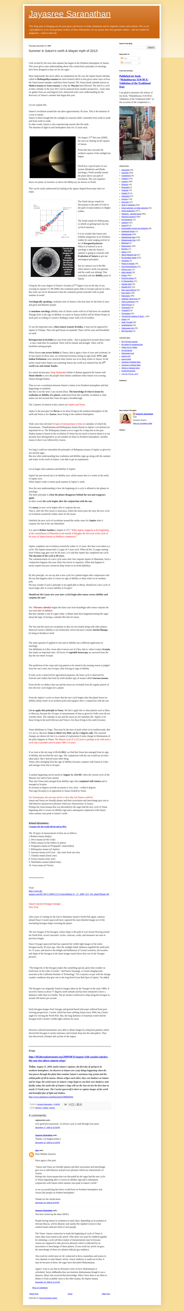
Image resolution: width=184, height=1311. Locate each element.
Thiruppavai (126, 314)
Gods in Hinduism (128, 205)
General (52, 1108)
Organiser (125, 261)
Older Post (106, 1294)
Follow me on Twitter (129, 347)
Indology (124, 223)
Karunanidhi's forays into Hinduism (134, 228)
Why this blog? (127, 331)
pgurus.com (126, 356)
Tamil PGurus (126, 305)
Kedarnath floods (128, 231)
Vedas (123, 319)
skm (37, 1150)
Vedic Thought (127, 322)
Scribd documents (128, 371)
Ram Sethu (125, 293)
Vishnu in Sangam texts (130, 368)
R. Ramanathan (127, 281)
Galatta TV (125, 193)
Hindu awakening (128, 211)
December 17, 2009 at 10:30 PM (47, 1128)
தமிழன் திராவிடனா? (129, 374)
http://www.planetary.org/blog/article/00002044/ (51, 1097)
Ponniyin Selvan (127, 278)
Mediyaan (125, 243)
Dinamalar (125, 187)
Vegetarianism (126, 325)
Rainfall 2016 (126, 284)
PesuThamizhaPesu (129, 267)
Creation (45, 1108)
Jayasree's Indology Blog (131, 365)
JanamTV (125, 226)
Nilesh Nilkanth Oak (129, 255)
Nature (124, 252)
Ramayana (125, 296)
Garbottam (125, 196)
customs (124, 182)
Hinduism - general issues (131, 214)
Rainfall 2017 (126, 287)
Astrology (38, 1108)
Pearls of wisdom (128, 264)
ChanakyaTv (126, 176)
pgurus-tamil (126, 359)
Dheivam (124, 185)
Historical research (128, 217)
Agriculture (125, 170)
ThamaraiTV (126, 308)
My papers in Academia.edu (132, 345)
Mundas (124, 249)
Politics (124, 275)
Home (70, 1294)
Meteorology (126, 246)
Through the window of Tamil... (133, 316)
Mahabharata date (128, 237)
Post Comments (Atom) (48, 1298)
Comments (126, 63)
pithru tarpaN (126, 272)
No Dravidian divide (128, 258)
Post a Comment (40, 1287)
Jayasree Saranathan (70, 14)
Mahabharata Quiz (128, 240)
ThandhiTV (125, 310)
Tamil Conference (128, 302)
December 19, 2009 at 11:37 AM (47, 1282)
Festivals (124, 190)
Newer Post (33, 1294)
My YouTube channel (129, 342)
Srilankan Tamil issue (129, 299)
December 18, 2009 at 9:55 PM (47, 1203)
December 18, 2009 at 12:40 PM (47, 1143)
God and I (125, 202)
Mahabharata (126, 234)
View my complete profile (142, 423)
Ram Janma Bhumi (128, 290)
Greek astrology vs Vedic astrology (134, 208)
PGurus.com (126, 270)
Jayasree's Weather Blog (131, 362)
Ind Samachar (126, 220)
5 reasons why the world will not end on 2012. (48, 827)
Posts (124, 58)
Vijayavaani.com (127, 328)
